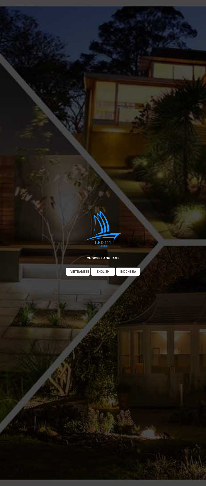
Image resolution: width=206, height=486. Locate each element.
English (103, 271)
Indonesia (128, 271)
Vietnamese (79, 271)
